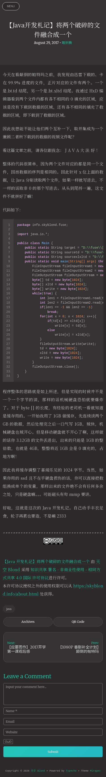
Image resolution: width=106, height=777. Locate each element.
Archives (28, 622)
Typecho (71, 771)
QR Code (78, 622)
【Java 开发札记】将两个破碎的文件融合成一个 (46, 561)
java (8, 609)
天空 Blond (38, 771)
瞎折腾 (67, 43)
